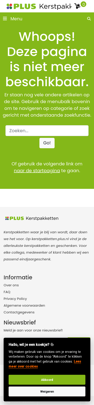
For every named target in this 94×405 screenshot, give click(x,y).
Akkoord (47, 380)
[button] (47, 143)
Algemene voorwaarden (24, 305)
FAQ (7, 291)
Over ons (11, 285)
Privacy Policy (15, 298)
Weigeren (47, 391)
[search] (89, 18)
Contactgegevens (19, 312)
